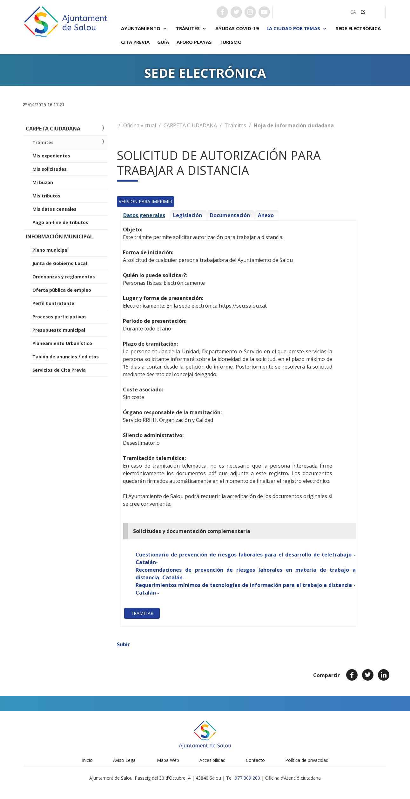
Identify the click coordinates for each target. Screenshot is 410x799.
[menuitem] (353, 12)
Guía (163, 42)
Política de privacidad (306, 760)
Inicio (87, 760)
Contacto (255, 760)
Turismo (230, 42)
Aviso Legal (125, 760)
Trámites (192, 28)
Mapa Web (168, 760)
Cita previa (135, 42)
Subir (123, 644)
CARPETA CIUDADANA (190, 125)
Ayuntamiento (144, 28)
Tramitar (142, 613)
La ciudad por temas (297, 28)
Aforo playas (194, 42)
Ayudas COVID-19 (237, 28)
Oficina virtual (139, 125)
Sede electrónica (358, 28)
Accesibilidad (212, 760)
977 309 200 (247, 778)
